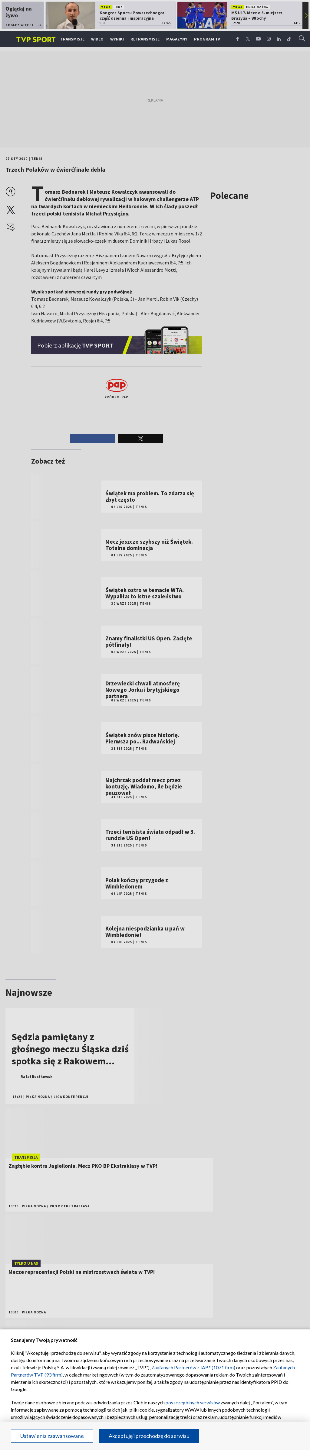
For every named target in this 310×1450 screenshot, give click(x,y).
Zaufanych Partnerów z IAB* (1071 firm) (193, 1367)
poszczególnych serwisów (193, 1402)
